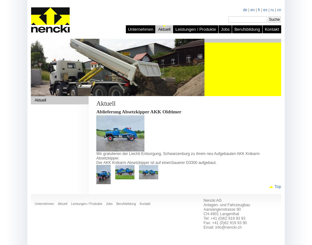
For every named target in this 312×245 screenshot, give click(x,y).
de (245, 10)
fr (259, 10)
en (252, 10)
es (265, 10)
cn (279, 10)
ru (272, 10)
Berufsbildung (247, 29)
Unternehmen (140, 29)
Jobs (225, 29)
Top (277, 186)
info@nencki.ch (228, 227)
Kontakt (272, 29)
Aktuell (164, 29)
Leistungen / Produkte (195, 29)
